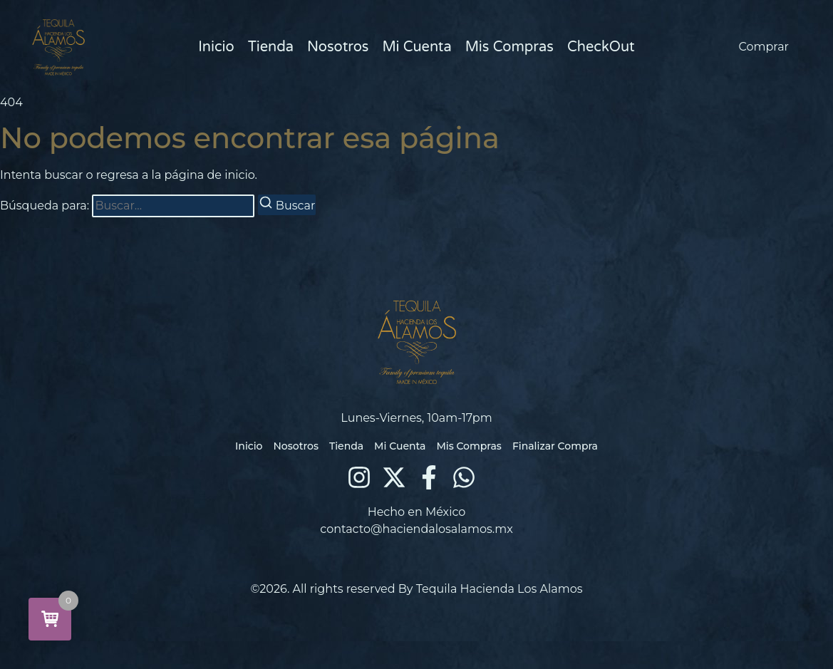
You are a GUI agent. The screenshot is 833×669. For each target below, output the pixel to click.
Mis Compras (509, 47)
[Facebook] (429, 477)
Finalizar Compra (555, 446)
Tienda (271, 47)
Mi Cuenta (416, 47)
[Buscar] (287, 205)
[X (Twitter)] (394, 477)
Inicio (216, 47)
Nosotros (337, 47)
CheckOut (601, 47)
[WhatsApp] (464, 477)
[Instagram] (359, 477)
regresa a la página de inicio (175, 175)
